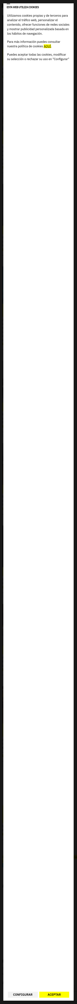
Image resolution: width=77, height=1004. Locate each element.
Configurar (22, 995)
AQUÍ (47, 46)
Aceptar (54, 995)
